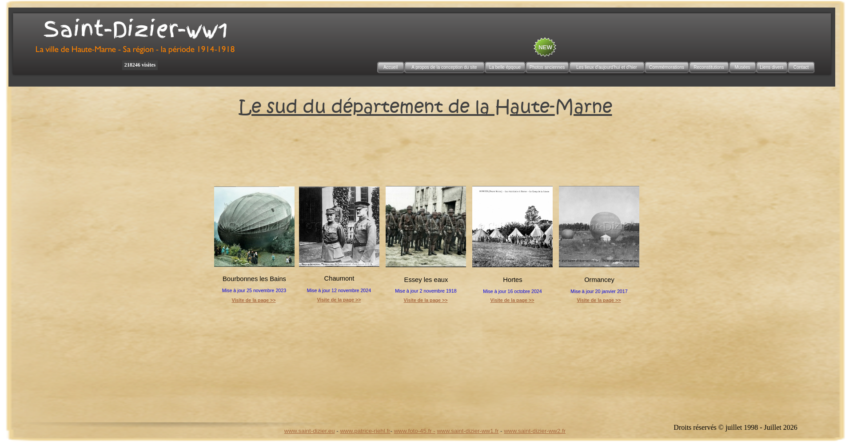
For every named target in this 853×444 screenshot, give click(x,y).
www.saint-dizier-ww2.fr (535, 431)
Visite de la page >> (339, 299)
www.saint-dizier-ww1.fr (468, 431)
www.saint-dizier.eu (309, 431)
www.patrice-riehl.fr (365, 431)
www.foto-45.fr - (414, 431)
